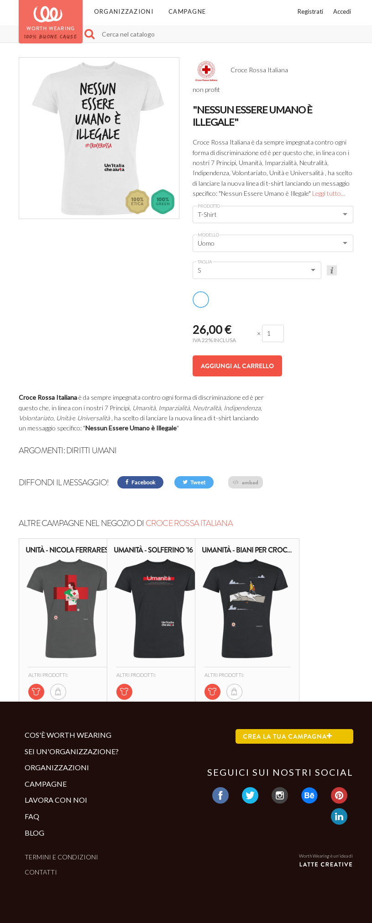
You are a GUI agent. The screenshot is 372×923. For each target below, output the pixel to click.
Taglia (205, 261)
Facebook (140, 482)
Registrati (310, 11)
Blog (34, 832)
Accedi (342, 11)
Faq (32, 816)
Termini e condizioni (61, 857)
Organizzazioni (123, 11)
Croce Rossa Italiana (189, 523)
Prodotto (209, 206)
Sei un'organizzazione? (72, 751)
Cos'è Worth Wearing (68, 734)
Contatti (41, 872)
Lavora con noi (56, 799)
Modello (208, 234)
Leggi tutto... (328, 193)
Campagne (187, 11)
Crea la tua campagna (287, 736)
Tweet (194, 482)
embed (245, 482)
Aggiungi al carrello (237, 365)
